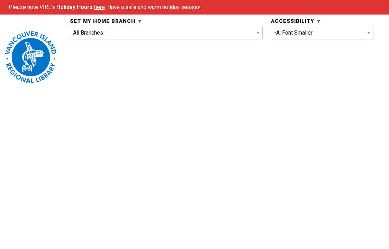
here (99, 7)
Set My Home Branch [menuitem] (166, 47)
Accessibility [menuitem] (322, 47)
